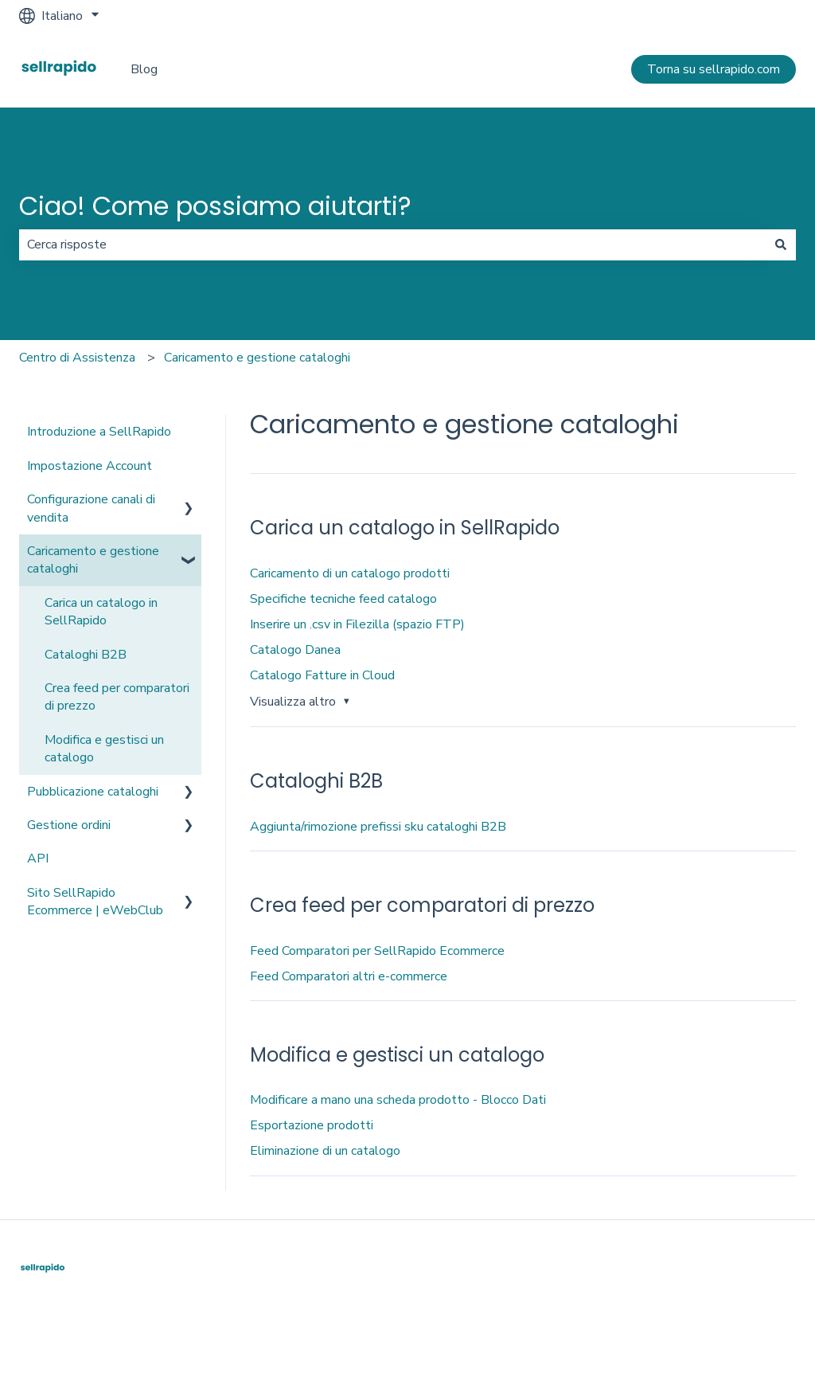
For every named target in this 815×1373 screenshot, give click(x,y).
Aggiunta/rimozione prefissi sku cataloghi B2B (378, 826)
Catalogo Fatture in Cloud (322, 675)
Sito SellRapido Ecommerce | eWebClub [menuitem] (95, 901)
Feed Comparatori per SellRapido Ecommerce (377, 951)
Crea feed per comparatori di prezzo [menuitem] (117, 696)
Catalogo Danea (295, 650)
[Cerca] (781, 244)
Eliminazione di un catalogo (325, 1151)
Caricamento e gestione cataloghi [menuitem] (93, 559)
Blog (144, 69)
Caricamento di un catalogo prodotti (350, 573)
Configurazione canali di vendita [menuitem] (91, 508)
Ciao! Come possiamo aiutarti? (215, 206)
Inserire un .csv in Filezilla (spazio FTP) (357, 624)
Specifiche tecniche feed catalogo (343, 599)
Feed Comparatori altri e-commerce (348, 976)
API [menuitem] (38, 858)
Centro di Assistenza (77, 357)
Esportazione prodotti (311, 1125)
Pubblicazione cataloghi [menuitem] (92, 791)
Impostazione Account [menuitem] (89, 466)
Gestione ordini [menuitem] (69, 825)
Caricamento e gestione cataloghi (257, 357)
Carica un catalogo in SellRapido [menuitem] (101, 611)
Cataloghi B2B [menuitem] (86, 654)
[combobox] (392, 244)
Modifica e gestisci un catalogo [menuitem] (104, 748)
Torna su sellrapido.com (713, 69)
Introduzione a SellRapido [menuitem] (99, 431)
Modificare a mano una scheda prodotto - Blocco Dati (398, 1100)
